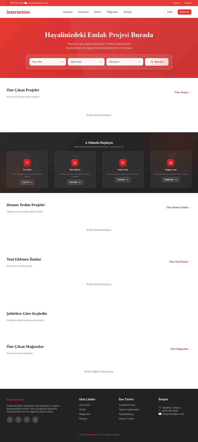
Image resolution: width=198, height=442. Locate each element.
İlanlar (97, 12)
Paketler (123, 179)
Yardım (176, 3)
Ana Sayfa (84, 404)
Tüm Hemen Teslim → (178, 207)
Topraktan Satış (127, 404)
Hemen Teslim (126, 418)
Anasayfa (67, 12)
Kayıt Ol (184, 12)
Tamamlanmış (126, 414)
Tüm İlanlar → (182, 92)
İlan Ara (156, 61)
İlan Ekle (75, 182)
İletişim (187, 3)
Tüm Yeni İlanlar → (180, 261)
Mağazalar (112, 12)
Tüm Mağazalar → (180, 348)
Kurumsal (83, 12)
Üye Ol (27, 182)
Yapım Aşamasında (129, 409)
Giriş (169, 12)
